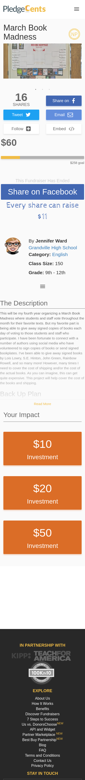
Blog (42, 745)
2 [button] (42, 89)
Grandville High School (53, 247)
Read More (42, 404)
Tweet (21, 115)
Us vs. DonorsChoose (42, 724)
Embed (64, 129)
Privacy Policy (42, 766)
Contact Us (42, 761)
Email (64, 115)
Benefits (42, 709)
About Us (42, 698)
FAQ (42, 750)
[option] (42, 61)
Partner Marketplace (42, 735)
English (60, 254)
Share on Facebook (42, 191)
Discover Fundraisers (42, 714)
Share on (64, 100)
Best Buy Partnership (42, 740)
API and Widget (42, 729)
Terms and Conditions (42, 755)
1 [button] (36, 89)
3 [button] (49, 89)
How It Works (42, 704)
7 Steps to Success (42, 719)
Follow (21, 129)
